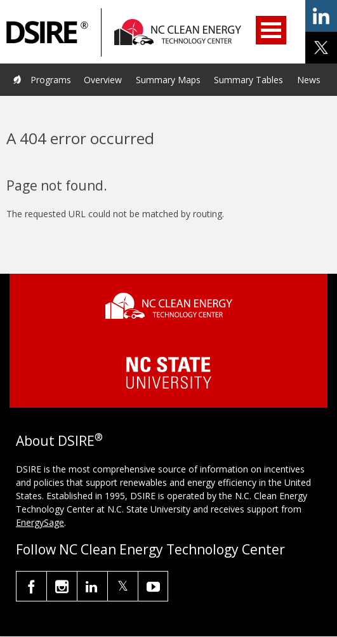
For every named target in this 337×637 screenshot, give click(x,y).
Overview (103, 80)
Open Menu (271, 30)
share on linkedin (321, 16)
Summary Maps (168, 80)
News (308, 80)
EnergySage (40, 522)
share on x (321, 48)
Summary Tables (248, 80)
